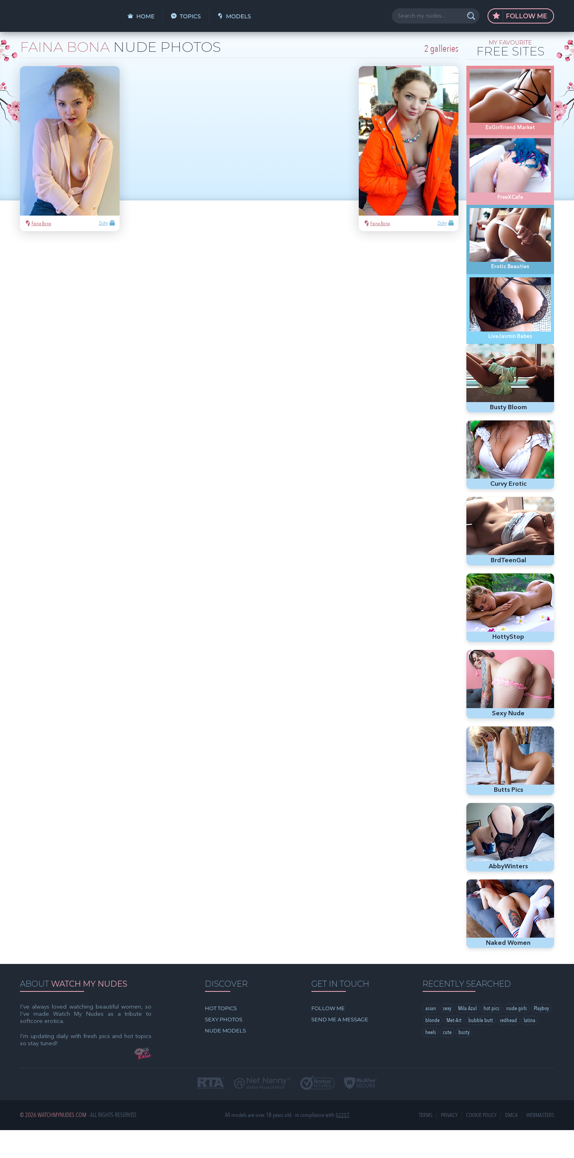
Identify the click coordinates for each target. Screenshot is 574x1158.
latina (431, 1061)
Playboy (433, 1049)
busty (482, 1061)
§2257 (343, 1143)
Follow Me (520, 16)
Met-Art (478, 1049)
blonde (456, 1049)
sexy (447, 1036)
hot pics (493, 1036)
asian (430, 1036)
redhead (532, 1049)
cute (465, 1061)
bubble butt (505, 1049)
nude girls (518, 1036)
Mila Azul (468, 1036)
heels (449, 1061)
